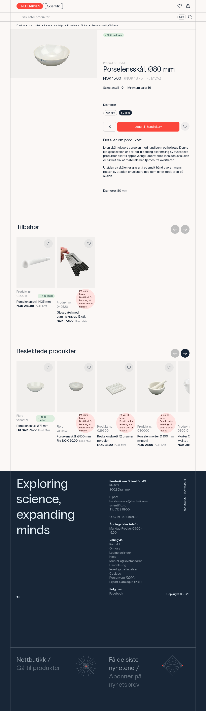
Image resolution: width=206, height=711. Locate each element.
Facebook (116, 593)
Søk (181, 17)
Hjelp (112, 557)
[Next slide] (185, 229)
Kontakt (114, 544)
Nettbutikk (34, 25)
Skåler (84, 25)
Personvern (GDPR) (122, 577)
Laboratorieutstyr (53, 25)
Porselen (72, 25)
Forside (20, 25)
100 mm (110, 112)
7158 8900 (122, 509)
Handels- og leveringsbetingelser (123, 567)
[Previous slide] (175, 229)
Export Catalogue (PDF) (125, 582)
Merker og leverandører (125, 561)
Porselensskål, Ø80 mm (105, 25)
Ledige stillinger (120, 553)
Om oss (114, 548)
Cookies (115, 573)
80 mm (125, 112)
